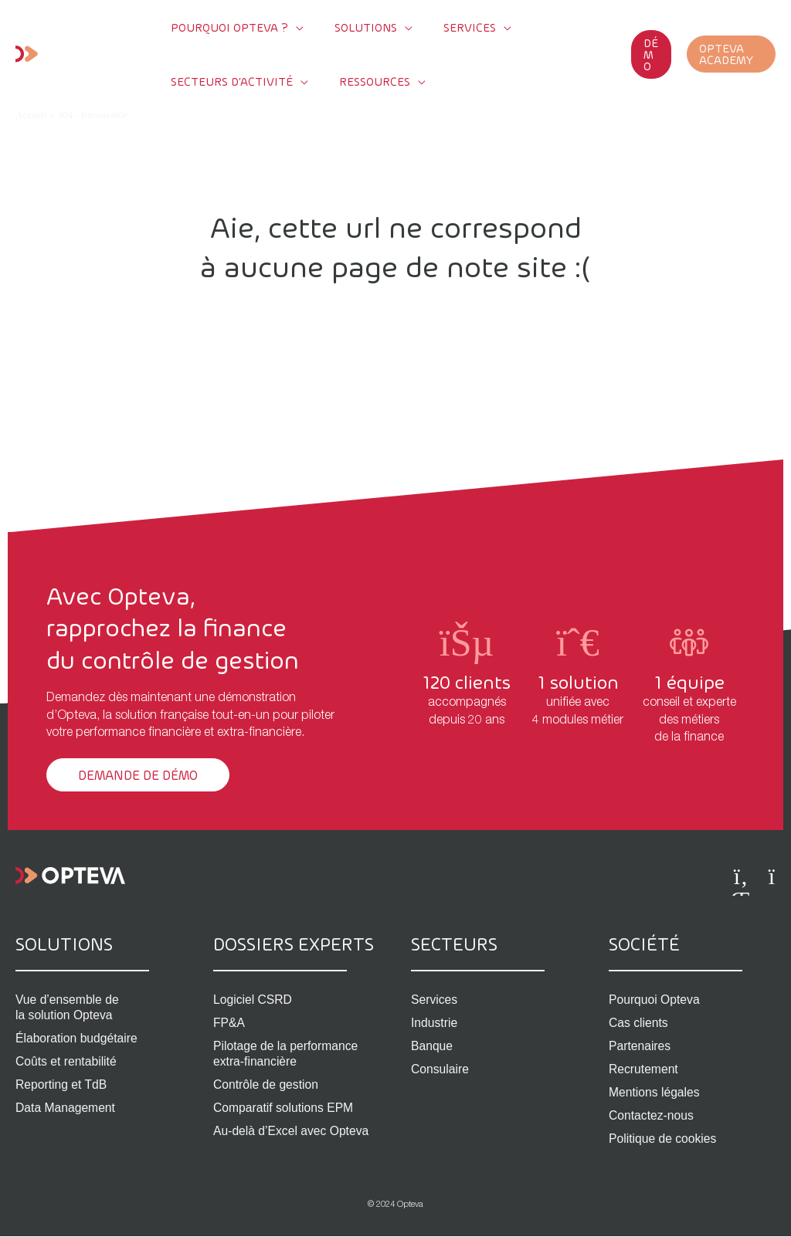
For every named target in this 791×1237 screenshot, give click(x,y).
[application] (285, 27)
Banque (432, 1045)
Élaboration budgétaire (77, 1038)
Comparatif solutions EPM (284, 1107)
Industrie (434, 1022)
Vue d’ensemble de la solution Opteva (68, 1007)
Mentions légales (655, 1092)
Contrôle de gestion (267, 1084)
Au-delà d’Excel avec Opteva (292, 1130)
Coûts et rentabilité (66, 1061)
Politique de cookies (663, 1138)
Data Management (66, 1107)
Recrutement (644, 1069)
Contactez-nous (652, 1115)
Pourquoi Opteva (655, 999)
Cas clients (639, 1022)
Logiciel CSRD (253, 999)
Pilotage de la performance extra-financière (287, 1053)
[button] (636, 54)
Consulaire (440, 1069)
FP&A (229, 1022)
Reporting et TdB (62, 1084)
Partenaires (640, 1045)
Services (434, 999)
